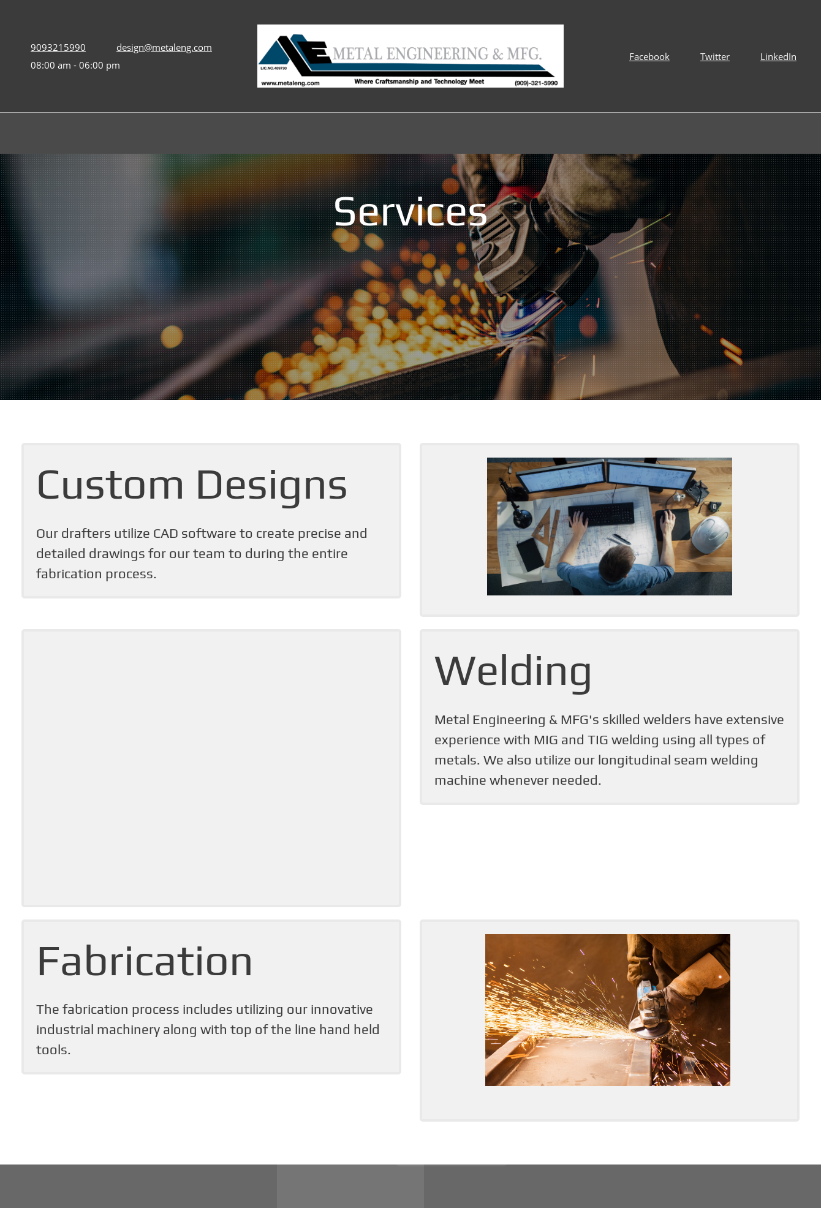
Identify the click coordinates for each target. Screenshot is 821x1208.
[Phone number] (55, 47)
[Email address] (161, 47)
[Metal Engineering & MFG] (410, 56)
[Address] (301, 1129)
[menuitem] (378, 135)
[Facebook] (646, 56)
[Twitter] (712, 56)
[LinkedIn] (775, 56)
